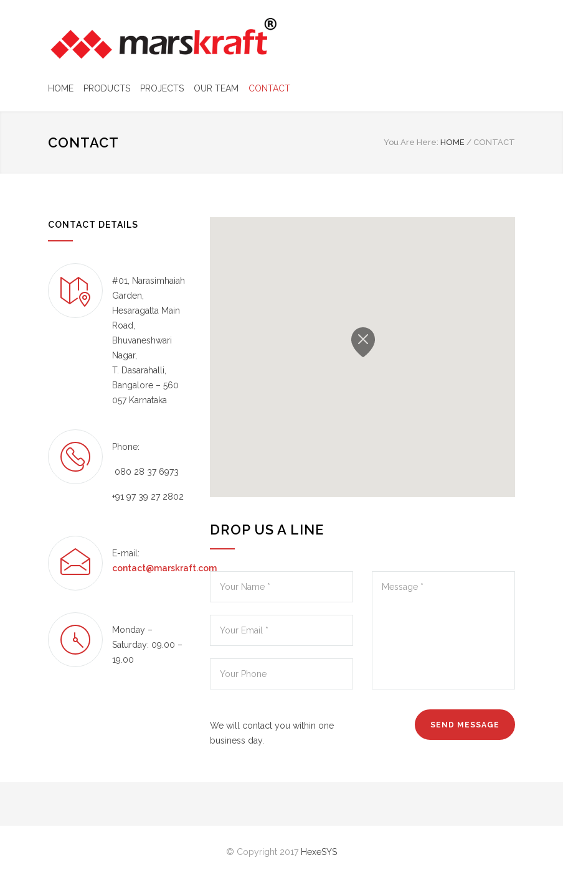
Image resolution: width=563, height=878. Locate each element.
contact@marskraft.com (164, 568)
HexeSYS (319, 852)
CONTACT (269, 88)
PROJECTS (162, 88)
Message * (443, 630)
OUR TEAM (216, 88)
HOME (60, 88)
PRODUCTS (106, 88)
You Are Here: (411, 142)
